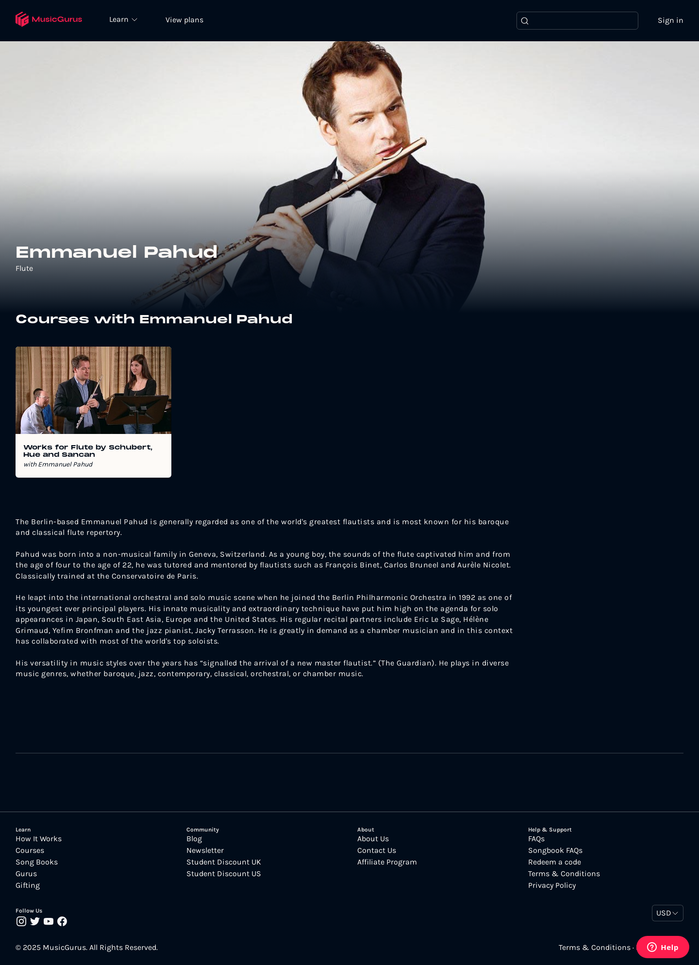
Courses (30, 851)
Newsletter (205, 851)
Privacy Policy (552, 886)
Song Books (37, 862)
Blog (194, 839)
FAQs (536, 839)
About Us (373, 839)
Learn (122, 19)
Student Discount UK (223, 862)
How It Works (39, 839)
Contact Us (376, 851)
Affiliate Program (387, 862)
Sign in (670, 20)
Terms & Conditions (564, 874)
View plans (187, 20)
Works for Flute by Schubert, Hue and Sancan (87, 452)
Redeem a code (554, 862)
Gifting (28, 886)
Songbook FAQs (555, 851)
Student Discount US (223, 874)
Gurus (26, 874)
